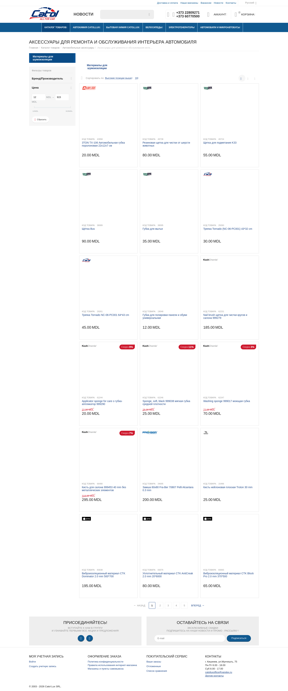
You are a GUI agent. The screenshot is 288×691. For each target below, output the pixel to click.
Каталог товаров (50, 47)
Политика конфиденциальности (105, 661)
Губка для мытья (153, 228)
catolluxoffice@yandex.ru (218, 672)
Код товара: (88, 139)
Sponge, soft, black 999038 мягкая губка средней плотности (166, 403)
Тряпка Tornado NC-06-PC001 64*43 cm (105, 314)
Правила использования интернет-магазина (112, 665)
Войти (32, 661)
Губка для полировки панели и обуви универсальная (165, 316)
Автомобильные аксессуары (78, 47)
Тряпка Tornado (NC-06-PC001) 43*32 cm (227, 228)
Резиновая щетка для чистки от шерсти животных (166, 144)
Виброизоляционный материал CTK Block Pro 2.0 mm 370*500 (228, 575)
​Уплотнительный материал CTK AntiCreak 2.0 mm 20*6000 (168, 575)
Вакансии (206, 2)
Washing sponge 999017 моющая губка (226, 401)
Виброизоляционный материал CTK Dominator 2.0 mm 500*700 (103, 575)
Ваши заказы (154, 661)
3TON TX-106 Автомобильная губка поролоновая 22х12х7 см (103, 144)
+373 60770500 (188, 16)
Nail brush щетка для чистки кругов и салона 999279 (225, 316)
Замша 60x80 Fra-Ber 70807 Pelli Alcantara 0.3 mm (168, 489)
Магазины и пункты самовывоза (106, 668)
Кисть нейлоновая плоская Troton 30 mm (227, 487)
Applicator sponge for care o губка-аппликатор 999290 (102, 403)
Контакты (231, 2)
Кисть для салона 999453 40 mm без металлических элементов (104, 489)
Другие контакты (214, 675)
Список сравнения (157, 671)
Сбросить (41, 119)
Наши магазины (189, 2)
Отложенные (154, 666)
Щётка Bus (88, 228)
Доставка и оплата (167, 2)
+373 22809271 (188, 12)
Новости (218, 2)
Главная (33, 47)
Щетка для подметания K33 (219, 142)
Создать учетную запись (42, 666)
